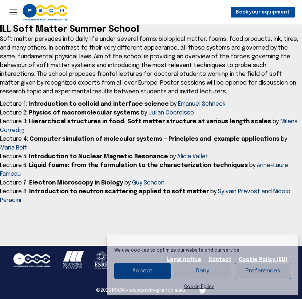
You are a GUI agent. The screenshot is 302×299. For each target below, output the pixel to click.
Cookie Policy (199, 287)
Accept (142, 271)
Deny (202, 271)
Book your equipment (263, 12)
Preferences (263, 271)
